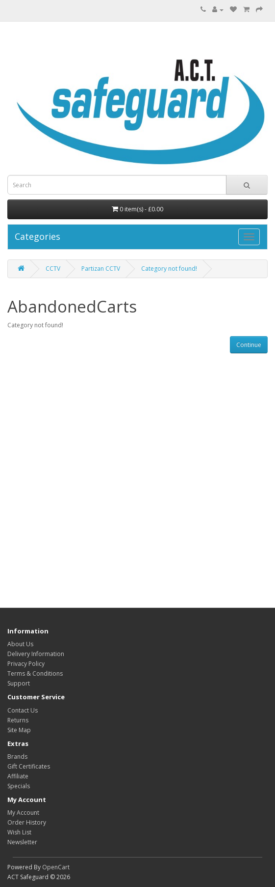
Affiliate (17, 776)
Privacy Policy (26, 663)
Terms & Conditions (35, 673)
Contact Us (22, 710)
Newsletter (22, 842)
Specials (18, 786)
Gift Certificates (28, 766)
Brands (17, 756)
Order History (26, 822)
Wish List (19, 832)
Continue (248, 345)
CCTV (53, 268)
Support (18, 683)
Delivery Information (35, 654)
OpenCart (56, 867)
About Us (20, 644)
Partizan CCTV (100, 268)
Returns (17, 720)
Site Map (19, 730)
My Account (23, 812)
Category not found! (169, 268)
